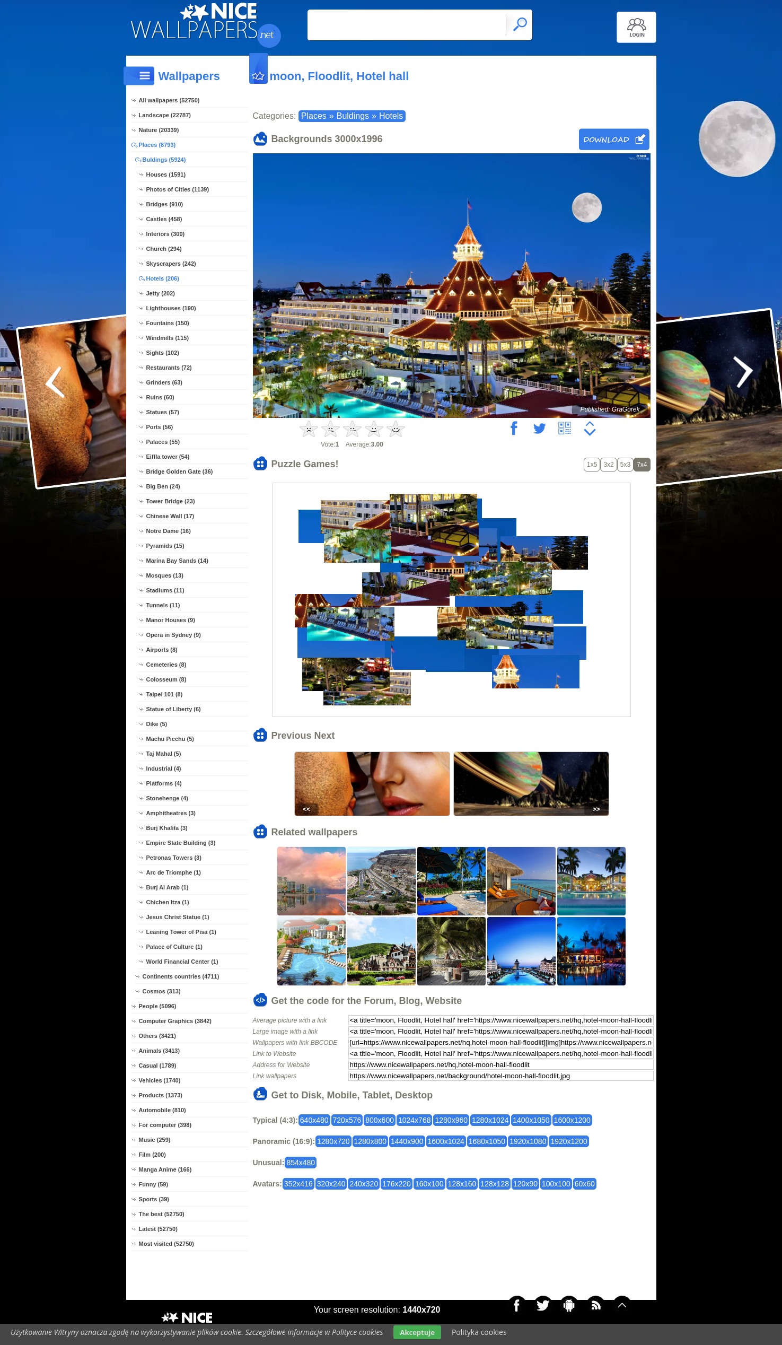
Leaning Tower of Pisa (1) (181, 932)
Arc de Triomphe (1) (173, 872)
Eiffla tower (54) (168, 456)
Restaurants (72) (169, 367)
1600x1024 (446, 1141)
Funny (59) (154, 1184)
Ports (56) (159, 427)
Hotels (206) (162, 278)
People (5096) (158, 1006)
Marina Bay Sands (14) (177, 560)
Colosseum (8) (166, 679)
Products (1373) (161, 1095)
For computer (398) (165, 1125)
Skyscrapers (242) (171, 263)
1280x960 (451, 1120)
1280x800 (370, 1141)
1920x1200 (568, 1141)
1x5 (592, 464)
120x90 (525, 1184)
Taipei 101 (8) (164, 694)
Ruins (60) (160, 397)
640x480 (314, 1120)
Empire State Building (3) (181, 843)
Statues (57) (162, 412)
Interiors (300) (165, 234)
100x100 (556, 1184)
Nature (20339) (159, 130)
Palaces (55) (163, 442)
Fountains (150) (167, 323)
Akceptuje (417, 1332)
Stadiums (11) (165, 590)
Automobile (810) (162, 1110)
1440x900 (407, 1141)
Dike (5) (157, 724)
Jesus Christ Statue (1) (177, 917)
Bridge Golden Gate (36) (179, 471)
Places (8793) (157, 145)
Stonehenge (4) (167, 798)
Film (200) (152, 1154)
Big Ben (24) (163, 486)
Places (314, 115)
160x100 (429, 1184)
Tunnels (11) (163, 605)
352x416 (298, 1184)
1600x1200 (572, 1120)
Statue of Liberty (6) (173, 709)
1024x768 (414, 1120)
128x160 (462, 1184)
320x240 (331, 1184)
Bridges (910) (164, 204)
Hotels (391, 115)
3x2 (608, 464)
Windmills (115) (167, 338)
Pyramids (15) (165, 546)
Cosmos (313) (162, 991)
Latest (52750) (158, 1229)
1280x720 (333, 1141)
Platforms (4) (164, 783)
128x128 (494, 1184)
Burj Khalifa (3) (167, 828)
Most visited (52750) (167, 1244)
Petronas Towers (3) (173, 857)
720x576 (347, 1120)
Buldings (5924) (164, 159)
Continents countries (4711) (181, 976)
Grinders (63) (164, 382)
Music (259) (155, 1140)
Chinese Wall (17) (170, 516)
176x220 (396, 1184)
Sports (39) (154, 1199)
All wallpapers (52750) (169, 100)
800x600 (379, 1120)
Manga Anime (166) (165, 1169)
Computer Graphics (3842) (175, 1021)
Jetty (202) (160, 293)
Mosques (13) (164, 575)
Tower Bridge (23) (170, 501)
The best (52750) (161, 1214)
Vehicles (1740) (160, 1080)
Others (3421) (157, 1036)
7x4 (642, 464)
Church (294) (164, 249)
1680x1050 (487, 1141)
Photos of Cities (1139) (177, 189)
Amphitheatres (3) (171, 813)
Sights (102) (162, 353)
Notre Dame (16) (168, 531)
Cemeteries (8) (166, 664)
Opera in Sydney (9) (173, 635)
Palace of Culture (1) (174, 947)
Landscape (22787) (165, 115)
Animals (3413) (159, 1050)
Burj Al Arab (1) (167, 887)
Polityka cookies (479, 1332)
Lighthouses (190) (171, 308)
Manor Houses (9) (170, 620)
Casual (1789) (158, 1065)
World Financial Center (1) (182, 961)
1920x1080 (527, 1141)
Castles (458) (164, 219)
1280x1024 (490, 1120)
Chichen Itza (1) (167, 902)
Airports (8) (162, 650)
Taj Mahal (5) (163, 753)
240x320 (363, 1184)
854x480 (300, 1162)
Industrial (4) (163, 768)
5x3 (625, 464)
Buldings (353, 115)
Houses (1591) (166, 174)
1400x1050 (531, 1120)
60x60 (585, 1184)
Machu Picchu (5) (170, 739)
